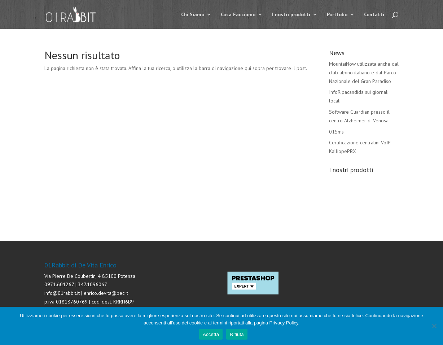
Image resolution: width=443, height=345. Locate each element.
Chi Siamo (192, 15)
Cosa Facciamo (238, 15)
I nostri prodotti (291, 15)
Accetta (211, 334)
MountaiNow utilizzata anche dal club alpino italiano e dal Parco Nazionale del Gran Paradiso (364, 72)
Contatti (374, 15)
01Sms (336, 131)
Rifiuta (237, 334)
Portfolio (337, 15)
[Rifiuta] (434, 325)
